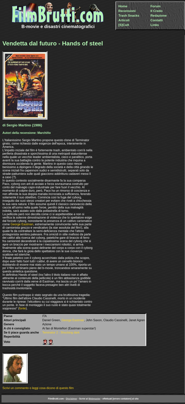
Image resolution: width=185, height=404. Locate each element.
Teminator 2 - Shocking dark (61, 332)
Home (122, 6)
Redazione (159, 15)
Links (155, 25)
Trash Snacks (128, 15)
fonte (22, 308)
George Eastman (22, 224)
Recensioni (127, 11)
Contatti (157, 20)
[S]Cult (123, 25)
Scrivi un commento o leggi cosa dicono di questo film (38, 388)
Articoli (124, 20)
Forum (156, 6)
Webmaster (94, 398)
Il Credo (157, 11)
